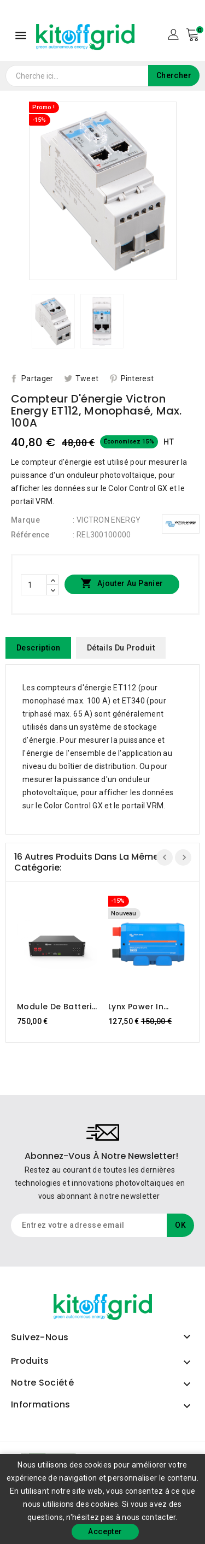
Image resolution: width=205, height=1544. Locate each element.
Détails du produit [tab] (121, 647)
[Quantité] (34, 585)
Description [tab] (38, 647)
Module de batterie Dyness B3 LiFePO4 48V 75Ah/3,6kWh (57, 1006)
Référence (30, 534)
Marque (25, 520)
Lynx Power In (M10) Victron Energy (136, 1006)
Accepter (105, 1531)
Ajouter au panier (121, 583)
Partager (37, 378)
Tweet (87, 378)
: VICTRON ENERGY (106, 520)
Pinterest (137, 378)
